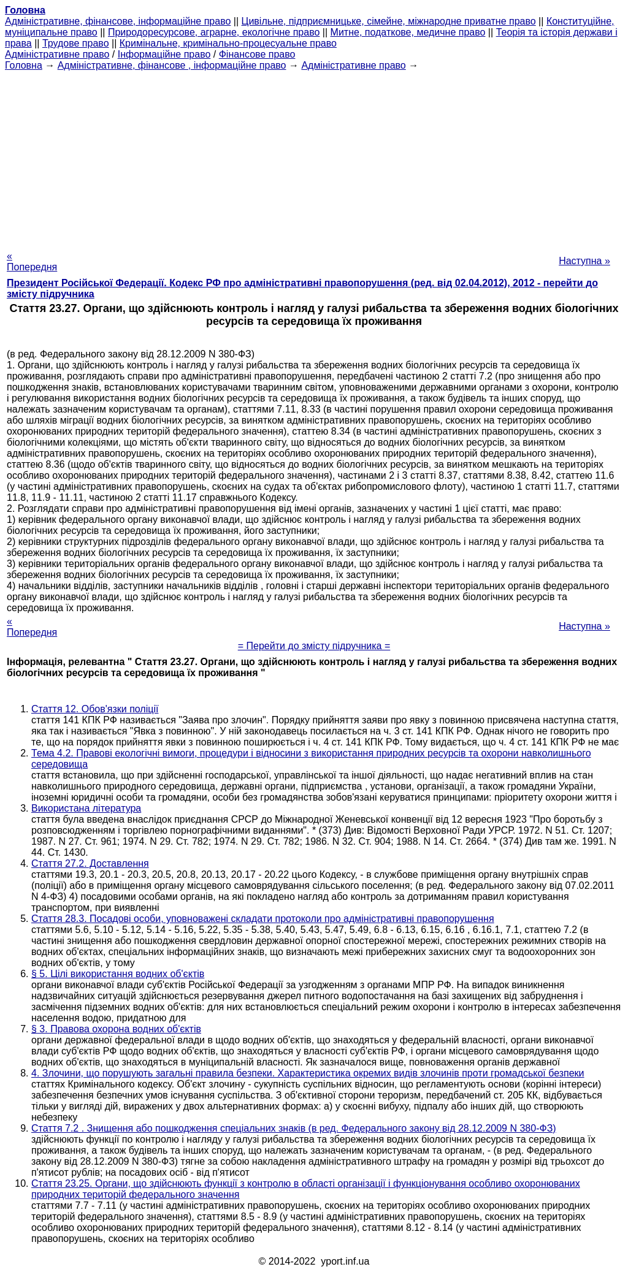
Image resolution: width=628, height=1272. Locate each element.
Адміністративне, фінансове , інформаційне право (172, 65)
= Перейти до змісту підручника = (314, 646)
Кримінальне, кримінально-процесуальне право (228, 43)
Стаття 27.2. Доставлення (90, 863)
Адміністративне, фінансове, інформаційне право (118, 21)
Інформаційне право (164, 54)
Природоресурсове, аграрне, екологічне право (214, 32)
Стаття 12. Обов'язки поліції (94, 709)
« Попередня (32, 261)
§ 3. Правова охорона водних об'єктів (116, 1029)
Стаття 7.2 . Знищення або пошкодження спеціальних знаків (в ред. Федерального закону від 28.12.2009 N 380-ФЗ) (293, 1128)
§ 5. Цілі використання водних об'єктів (117, 974)
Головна (23, 65)
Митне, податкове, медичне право (408, 32)
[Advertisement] (314, 157)
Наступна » (584, 261)
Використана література (86, 808)
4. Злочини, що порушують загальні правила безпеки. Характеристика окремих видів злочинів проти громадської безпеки (307, 1073)
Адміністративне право (57, 54)
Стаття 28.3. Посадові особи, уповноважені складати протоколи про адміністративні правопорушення (262, 918)
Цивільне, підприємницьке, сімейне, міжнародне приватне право (389, 21)
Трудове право (75, 43)
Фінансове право (257, 54)
